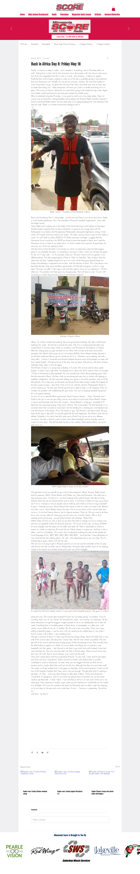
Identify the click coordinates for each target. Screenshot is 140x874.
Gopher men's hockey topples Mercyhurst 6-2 (69, 792)
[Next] (128, 28)
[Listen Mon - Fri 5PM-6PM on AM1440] (70, 37)
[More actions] (108, 58)
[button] (113, 9)
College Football (103, 44)
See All (117, 767)
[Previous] (11, 28)
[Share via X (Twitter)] (37, 752)
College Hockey (86, 44)
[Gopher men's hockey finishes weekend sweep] (36, 779)
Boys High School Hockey (64, 44)
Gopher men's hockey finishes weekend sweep (35, 792)
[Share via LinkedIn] (42, 752)
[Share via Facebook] (32, 752)
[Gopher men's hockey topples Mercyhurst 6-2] (70, 779)
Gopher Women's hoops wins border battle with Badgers (102, 792)
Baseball (34, 44)
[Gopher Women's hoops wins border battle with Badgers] (104, 779)
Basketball (46, 44)
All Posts (24, 44)
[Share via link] (48, 752)
